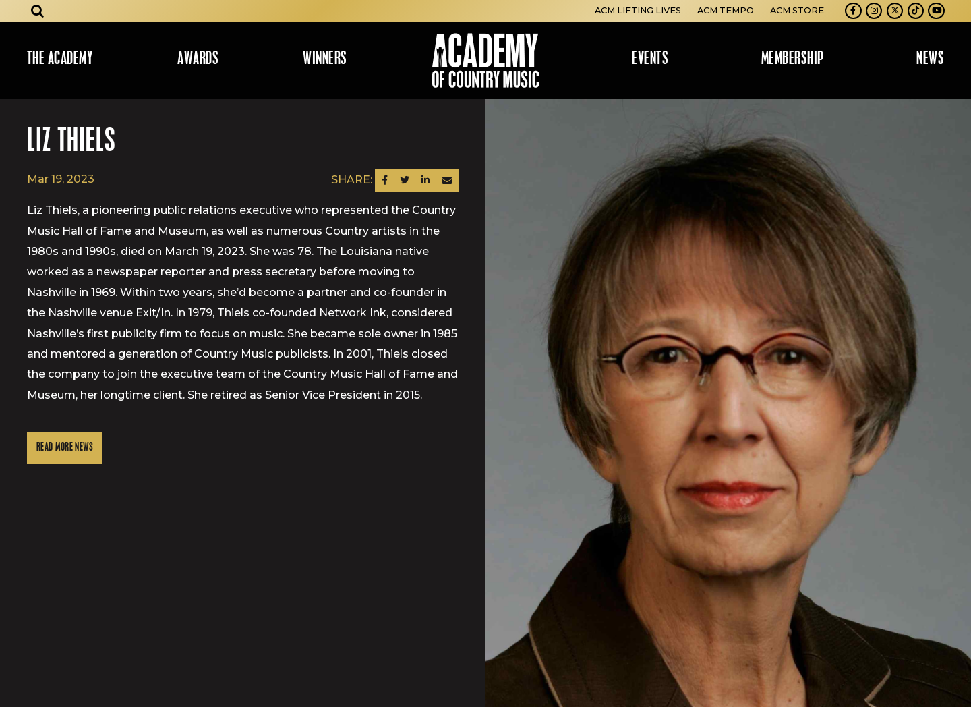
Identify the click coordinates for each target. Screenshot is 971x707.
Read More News (64, 448)
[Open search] (38, 11)
